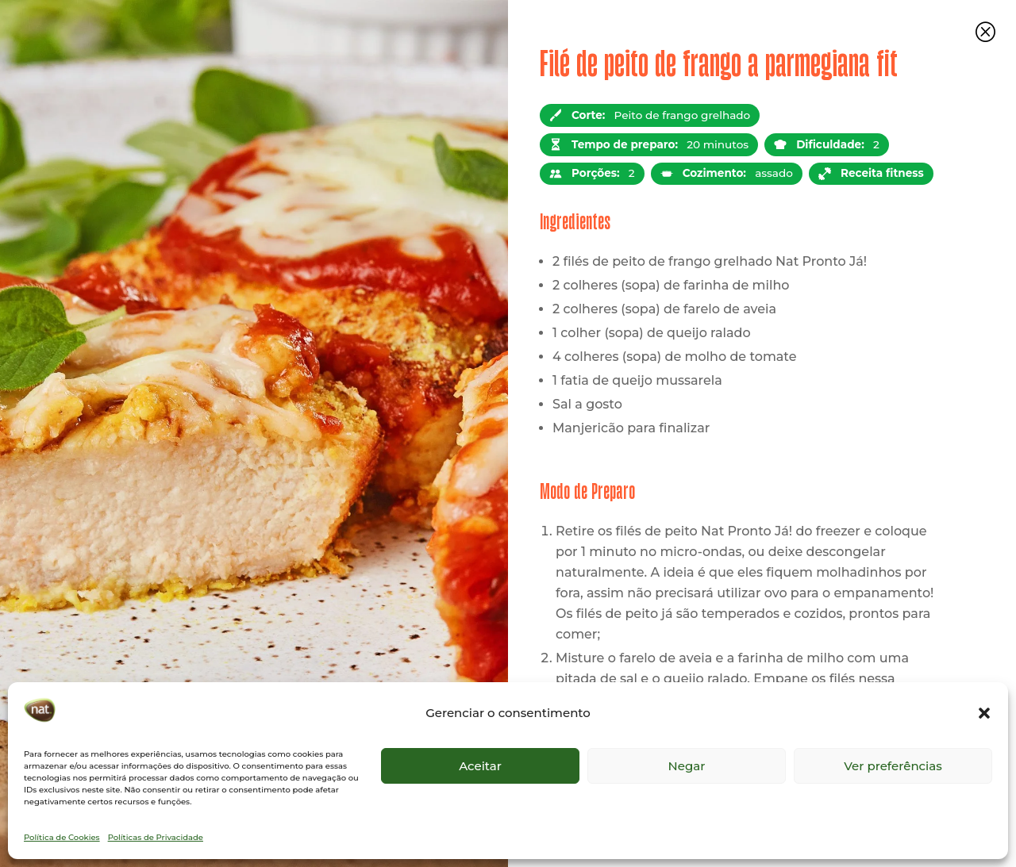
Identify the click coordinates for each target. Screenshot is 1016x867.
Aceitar (480, 765)
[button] (984, 713)
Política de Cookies (62, 837)
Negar (687, 765)
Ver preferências (892, 765)
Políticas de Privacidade (155, 837)
